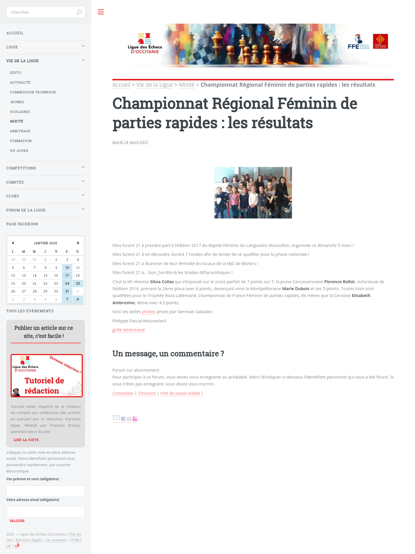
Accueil (121, 84)
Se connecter (56, 540)
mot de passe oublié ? (181, 393)
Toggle (100, 12)
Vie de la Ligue (154, 84)
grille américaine (128, 329)
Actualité (20, 82)
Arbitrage (20, 131)
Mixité (187, 84)
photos (149, 311)
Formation (21, 141)
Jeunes (17, 102)
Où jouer (19, 151)
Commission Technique (33, 92)
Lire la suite (26, 440)
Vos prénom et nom (32, 479)
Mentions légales (29, 540)
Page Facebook (22, 224)
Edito (15, 73)
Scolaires (20, 112)
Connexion (122, 393)
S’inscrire (147, 393)
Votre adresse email (32, 499)
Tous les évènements (30, 311)
